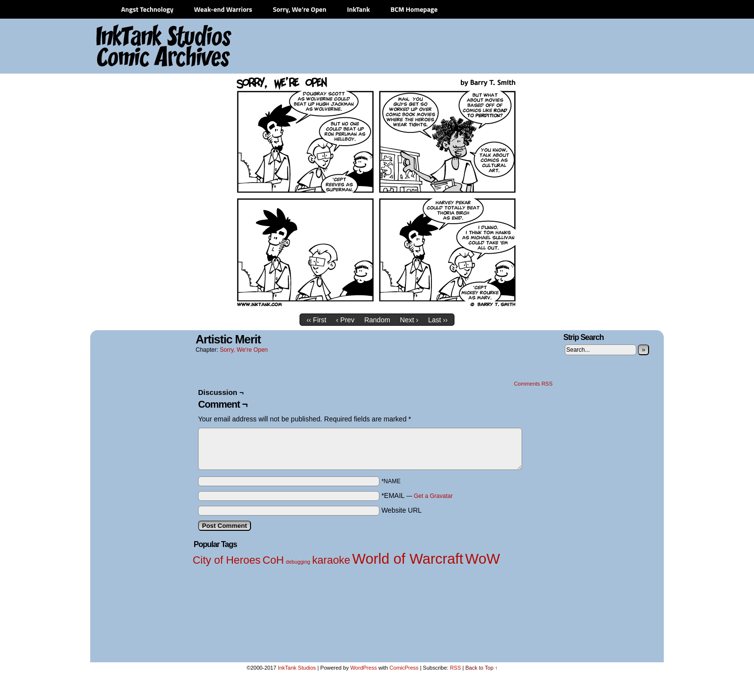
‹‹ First (316, 320)
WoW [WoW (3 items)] (482, 558)
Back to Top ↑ (481, 668)
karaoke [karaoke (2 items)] (331, 560)
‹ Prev (345, 320)
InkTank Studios (297, 668)
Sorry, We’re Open (299, 9)
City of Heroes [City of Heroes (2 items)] (227, 560)
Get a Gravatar (433, 496)
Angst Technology (147, 9)
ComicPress (403, 668)
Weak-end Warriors (223, 9)
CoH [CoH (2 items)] (273, 560)
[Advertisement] (480, 47)
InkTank (358, 9)
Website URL (401, 510)
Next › (409, 320)
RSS (455, 668)
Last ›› (438, 320)
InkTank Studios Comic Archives (135, 46)
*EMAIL (417, 495)
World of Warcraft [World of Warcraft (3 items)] (407, 558)
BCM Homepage (413, 9)
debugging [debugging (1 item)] (298, 562)
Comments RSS (533, 384)
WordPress (363, 668)
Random (377, 320)
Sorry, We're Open (244, 349)
